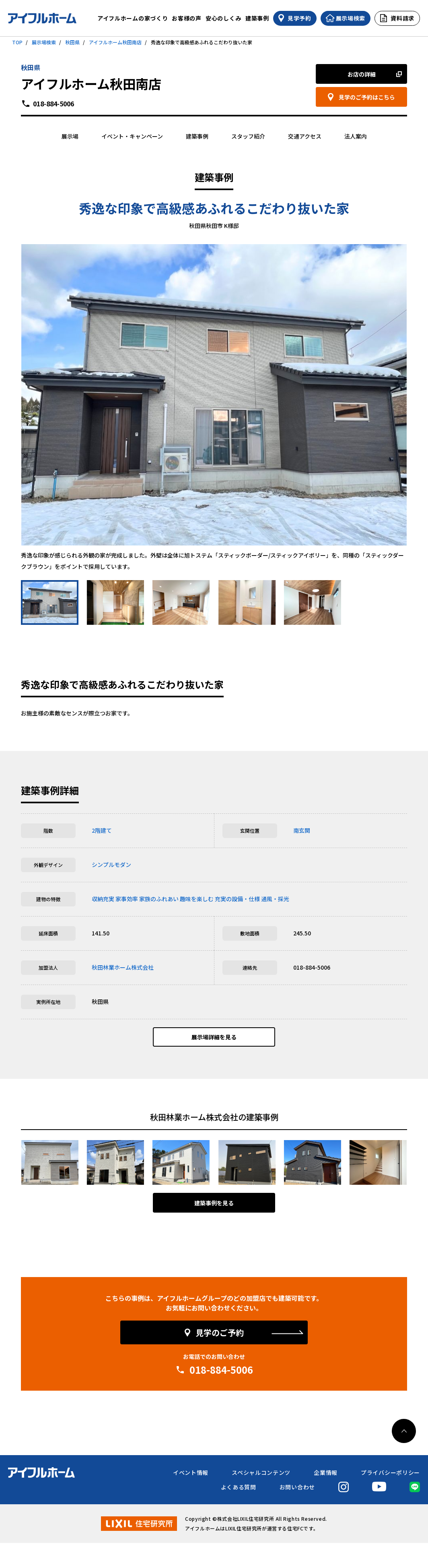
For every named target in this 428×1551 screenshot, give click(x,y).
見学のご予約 (219, 1340)
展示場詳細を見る (214, 1041)
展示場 (70, 136)
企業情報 (325, 1480)
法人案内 (355, 136)
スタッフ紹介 (248, 136)
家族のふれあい (159, 899)
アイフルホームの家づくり (132, 18)
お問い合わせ (297, 1495)
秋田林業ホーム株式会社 (123, 967)
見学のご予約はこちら (367, 97)
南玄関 (301, 830)
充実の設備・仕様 (237, 899)
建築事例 (257, 18)
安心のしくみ (223, 18)
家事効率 (126, 899)
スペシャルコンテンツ (261, 1480)
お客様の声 (187, 18)
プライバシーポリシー (390, 1480)
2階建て (102, 830)
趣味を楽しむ (197, 899)
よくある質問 (238, 1495)
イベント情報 (190, 1480)
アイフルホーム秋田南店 (115, 42)
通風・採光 (275, 899)
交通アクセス (304, 136)
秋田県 (72, 42)
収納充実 (103, 899)
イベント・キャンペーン (132, 136)
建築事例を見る (214, 1211)
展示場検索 (44, 42)
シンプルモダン (111, 865)
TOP (17, 42)
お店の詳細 (362, 74)
